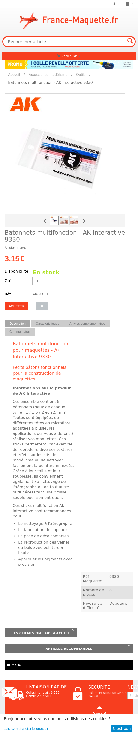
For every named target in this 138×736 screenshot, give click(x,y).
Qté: (9, 281)
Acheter (16, 306)
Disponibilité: (17, 271)
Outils (80, 75)
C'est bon (122, 728)
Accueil (14, 75)
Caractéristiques (47, 323)
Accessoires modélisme (48, 75)
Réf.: (9, 294)
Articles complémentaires (87, 323)
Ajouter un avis (15, 247)
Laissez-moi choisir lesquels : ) (26, 728)
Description (17, 323)
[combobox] (69, 41)
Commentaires (19, 331)
